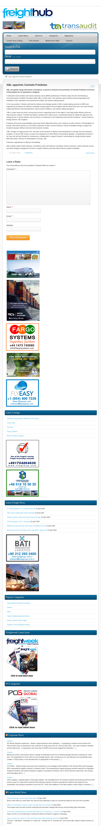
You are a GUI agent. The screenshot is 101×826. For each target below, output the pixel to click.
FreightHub (28, 153)
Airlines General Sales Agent (17, 620)
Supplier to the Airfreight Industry (18, 625)
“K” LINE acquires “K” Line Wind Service (21, 509)
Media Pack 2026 (52, 41)
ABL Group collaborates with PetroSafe (20, 513)
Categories (53, 36)
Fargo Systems (12, 431)
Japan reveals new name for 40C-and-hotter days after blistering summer (32, 818)
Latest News (23, 36)
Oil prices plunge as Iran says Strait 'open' (21, 798)
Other (9, 612)
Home (9, 36)
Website (9, 225)
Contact (69, 41)
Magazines (69, 36)
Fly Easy (10, 427)
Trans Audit (11, 423)
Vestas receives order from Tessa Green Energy (24, 517)
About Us (38, 36)
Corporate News (16, 735)
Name (9, 207)
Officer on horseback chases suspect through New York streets (29, 805)
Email (9, 216)
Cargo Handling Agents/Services (18, 616)
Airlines (9, 607)
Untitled (9, 741)
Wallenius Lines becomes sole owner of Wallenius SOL (26, 526)
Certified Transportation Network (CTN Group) (23, 418)
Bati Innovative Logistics (15, 436)
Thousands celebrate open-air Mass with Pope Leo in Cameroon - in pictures (34, 812)
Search (14, 69)
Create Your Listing (14, 41)
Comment (11, 169)
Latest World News (17, 792)
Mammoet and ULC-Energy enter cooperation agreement (27, 530)
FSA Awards (34, 41)
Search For (12, 47)
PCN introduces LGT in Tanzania (18, 521)
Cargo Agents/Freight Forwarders (18, 603)
